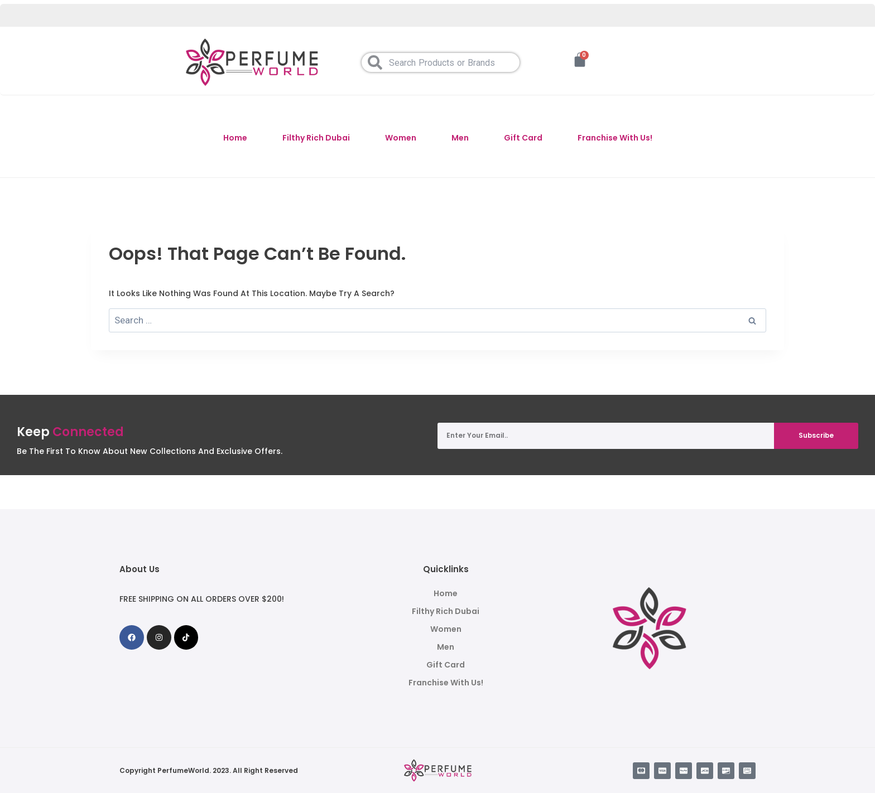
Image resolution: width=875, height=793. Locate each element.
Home (235, 137)
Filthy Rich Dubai (316, 137)
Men (460, 137)
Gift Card (523, 137)
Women (400, 137)
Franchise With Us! (615, 137)
